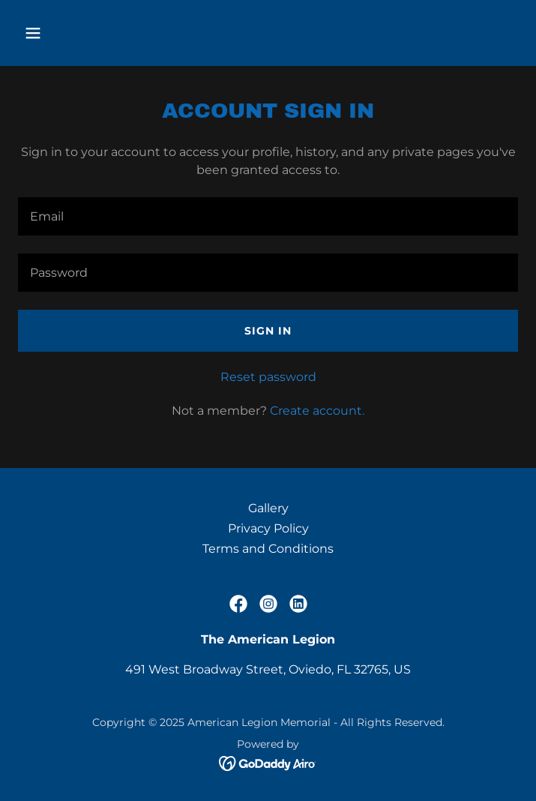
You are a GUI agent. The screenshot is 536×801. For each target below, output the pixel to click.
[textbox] (268, 216)
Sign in (268, 331)
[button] (75, 33)
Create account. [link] (317, 411)
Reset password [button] (268, 377)
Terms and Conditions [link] (268, 549)
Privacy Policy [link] (268, 528)
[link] (238, 604)
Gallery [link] (268, 508)
